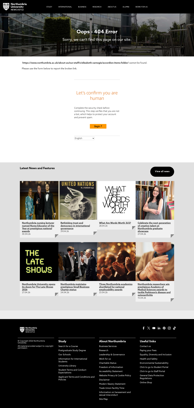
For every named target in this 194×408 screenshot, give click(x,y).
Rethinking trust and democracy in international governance (75, 226)
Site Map (103, 399)
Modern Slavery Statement (112, 384)
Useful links (148, 341)
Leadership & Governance (112, 355)
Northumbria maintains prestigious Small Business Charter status (75, 287)
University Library (67, 366)
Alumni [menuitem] (126, 7)
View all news (162, 172)
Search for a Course (68, 346)
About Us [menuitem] (112, 7)
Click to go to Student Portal (154, 367)
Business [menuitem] (82, 7)
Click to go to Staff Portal (152, 371)
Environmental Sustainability (154, 363)
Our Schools (64, 355)
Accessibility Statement (111, 371)
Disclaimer (104, 380)
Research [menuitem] (97, 7)
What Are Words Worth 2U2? (115, 223)
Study (62, 341)
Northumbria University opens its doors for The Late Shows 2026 (38, 287)
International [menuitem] (65, 7)
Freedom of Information (111, 367)
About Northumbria (112, 341)
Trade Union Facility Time (111, 388)
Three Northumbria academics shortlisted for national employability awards (115, 287)
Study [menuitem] (49, 7)
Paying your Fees (148, 351)
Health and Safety (148, 359)
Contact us (145, 346)
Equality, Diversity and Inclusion (156, 355)
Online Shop (146, 383)
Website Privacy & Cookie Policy (115, 376)
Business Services (108, 346)
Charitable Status (107, 363)
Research (103, 351)
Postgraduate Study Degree (72, 351)
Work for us (105, 359)
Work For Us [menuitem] (141, 7)
